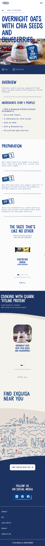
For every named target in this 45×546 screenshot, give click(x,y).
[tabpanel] (22, 256)
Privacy (4, 528)
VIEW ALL (22, 283)
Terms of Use (6, 534)
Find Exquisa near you (21, 467)
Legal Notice (6, 523)
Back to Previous (14, 10)
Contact (4, 512)
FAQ (3, 517)
